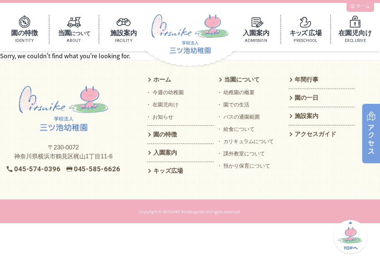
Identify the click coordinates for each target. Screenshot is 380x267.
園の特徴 (165, 134)
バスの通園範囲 (241, 117)
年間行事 (306, 79)
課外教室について (244, 153)
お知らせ (163, 117)
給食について (239, 129)
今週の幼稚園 (168, 92)
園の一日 (306, 98)
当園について (242, 79)
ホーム (162, 79)
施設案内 (306, 116)
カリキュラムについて (248, 141)
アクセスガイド (315, 134)
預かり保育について (246, 166)
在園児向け (165, 105)
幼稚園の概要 (239, 92)
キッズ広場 (168, 171)
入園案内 (165, 152)
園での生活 (236, 105)
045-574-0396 (37, 169)
